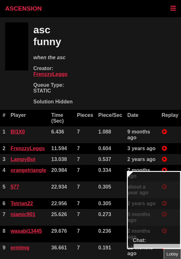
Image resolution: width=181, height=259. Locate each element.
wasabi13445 (26, 231)
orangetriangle (28, 170)
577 (15, 187)
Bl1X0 (18, 131)
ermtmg (20, 247)
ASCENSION (23, 8)
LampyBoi (23, 159)
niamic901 (23, 214)
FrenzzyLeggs (50, 74)
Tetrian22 (22, 203)
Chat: (139, 240)
